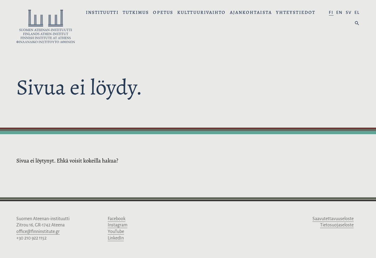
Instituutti (102, 13)
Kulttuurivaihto (201, 13)
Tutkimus (136, 13)
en (339, 12)
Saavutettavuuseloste (333, 218)
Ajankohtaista (251, 13)
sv (349, 12)
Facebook (116, 218)
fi (331, 12)
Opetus (163, 13)
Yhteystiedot (295, 13)
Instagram (117, 225)
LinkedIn (116, 238)
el (357, 12)
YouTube (116, 231)
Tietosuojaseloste (337, 225)
